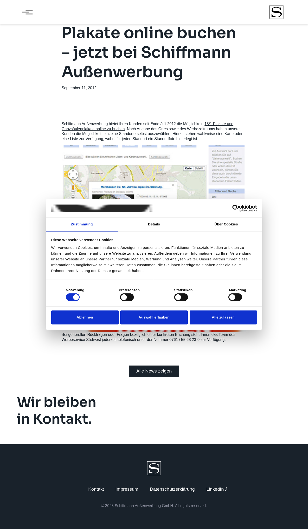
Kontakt (96, 489)
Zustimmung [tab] (82, 224)
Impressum (127, 489)
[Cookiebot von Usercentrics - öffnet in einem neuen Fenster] (236, 208)
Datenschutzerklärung (172, 489)
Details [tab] (154, 224)
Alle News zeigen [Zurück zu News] (154, 370)
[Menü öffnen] (25, 12)
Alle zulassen (223, 317)
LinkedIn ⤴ (216, 489)
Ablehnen (85, 317)
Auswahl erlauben (154, 317)
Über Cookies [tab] (226, 224)
